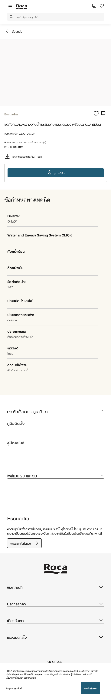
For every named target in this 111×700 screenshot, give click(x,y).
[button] (11, 17)
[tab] (55, 411)
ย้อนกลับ (17, 31)
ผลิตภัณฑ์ (55, 587)
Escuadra (18, 518)
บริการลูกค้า (55, 604)
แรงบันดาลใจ (55, 637)
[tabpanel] (8, 498)
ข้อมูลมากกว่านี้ (14, 688)
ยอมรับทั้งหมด (90, 688)
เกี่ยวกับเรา (55, 620)
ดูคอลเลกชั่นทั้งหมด (24, 543)
